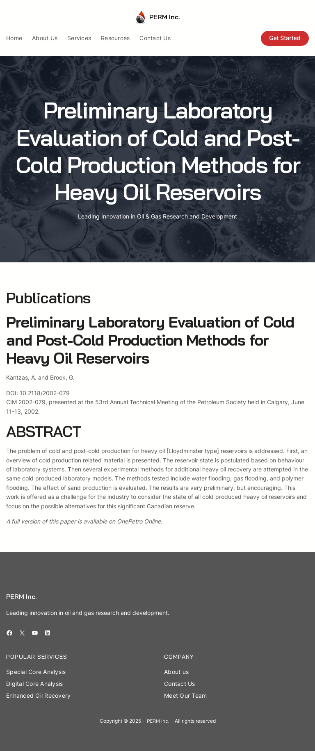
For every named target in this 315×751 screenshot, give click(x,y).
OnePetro (129, 521)
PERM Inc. (164, 17)
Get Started (284, 37)
